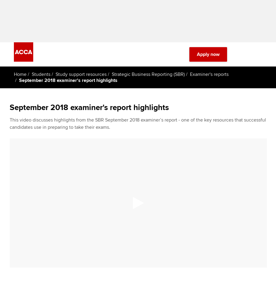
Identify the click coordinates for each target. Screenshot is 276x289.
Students (41, 74)
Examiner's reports (209, 74)
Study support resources (81, 74)
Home (20, 74)
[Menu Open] (258, 54)
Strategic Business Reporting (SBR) (148, 74)
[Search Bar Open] (241, 54)
